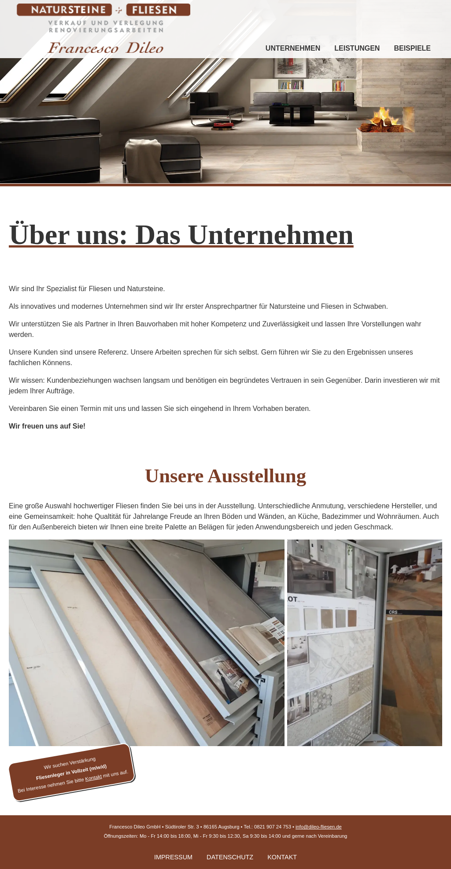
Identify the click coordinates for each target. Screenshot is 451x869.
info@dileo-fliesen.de (319, 826)
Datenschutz (230, 857)
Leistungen (357, 48)
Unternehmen (293, 48)
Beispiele (412, 48)
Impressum (173, 857)
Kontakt (282, 857)
